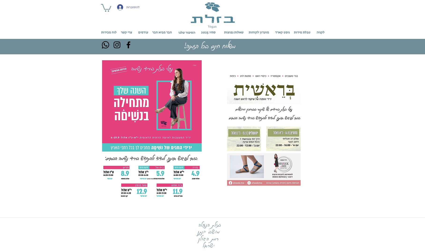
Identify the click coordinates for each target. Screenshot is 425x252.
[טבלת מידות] (302, 32)
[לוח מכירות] (109, 32)
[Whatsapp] (105, 44)
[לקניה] (320, 32)
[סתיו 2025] (208, 32)
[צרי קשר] (126, 32)
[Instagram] (117, 44)
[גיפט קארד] (282, 32)
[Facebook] (128, 44)
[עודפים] (143, 32)
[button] (106, 7)
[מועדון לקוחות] (258, 32)
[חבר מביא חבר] (162, 32)
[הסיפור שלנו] (186, 32)
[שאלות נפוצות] (234, 32)
